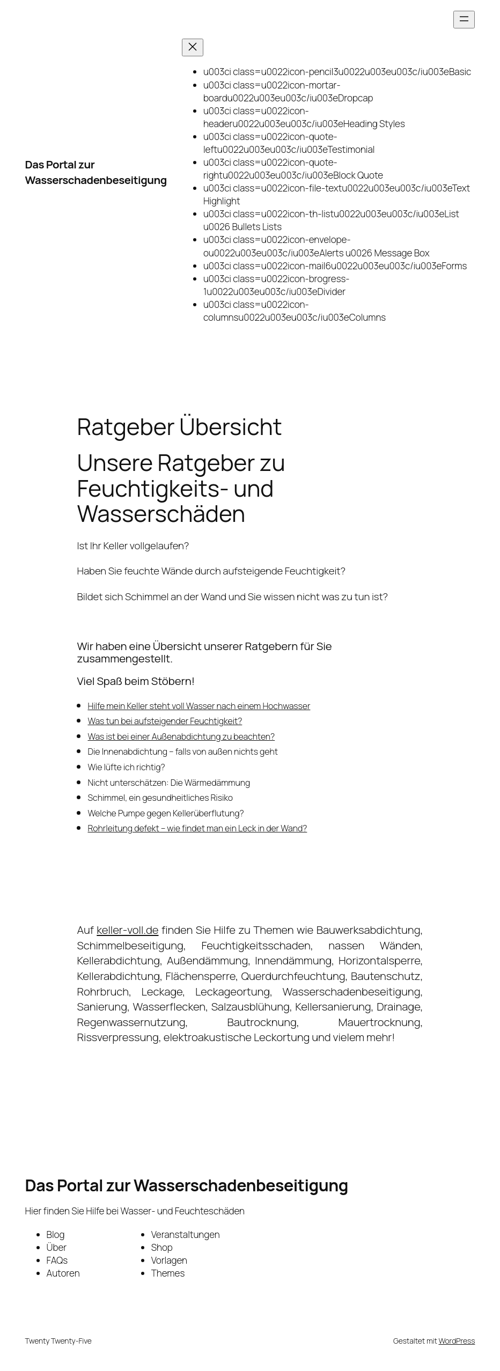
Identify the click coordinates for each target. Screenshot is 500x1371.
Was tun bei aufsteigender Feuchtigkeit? (165, 721)
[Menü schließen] (192, 47)
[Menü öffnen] (464, 19)
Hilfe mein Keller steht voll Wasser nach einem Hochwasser (199, 706)
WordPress (456, 1341)
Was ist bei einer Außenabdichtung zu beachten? (181, 736)
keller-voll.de (127, 929)
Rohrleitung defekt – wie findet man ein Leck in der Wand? (197, 828)
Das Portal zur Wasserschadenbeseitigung (96, 172)
